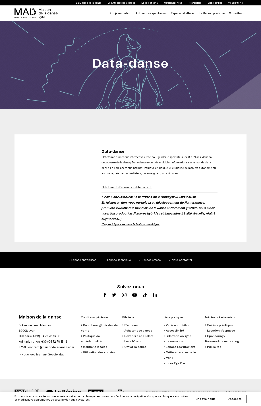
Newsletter (194, 3)
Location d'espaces (221, 330)
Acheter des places (138, 330)
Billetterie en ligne (178, 336)
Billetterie (237, 3)
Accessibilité (175, 330)
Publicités (214, 347)
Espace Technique (119, 260)
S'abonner (131, 325)
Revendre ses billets (139, 336)
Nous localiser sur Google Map (43, 354)
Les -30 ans (132, 341)
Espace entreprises (83, 260)
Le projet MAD (149, 3)
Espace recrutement (180, 347)
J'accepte (235, 399)
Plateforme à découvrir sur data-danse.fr (127, 187)
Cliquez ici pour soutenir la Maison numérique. (131, 224)
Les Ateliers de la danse (121, 3)
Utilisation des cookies (99, 352)
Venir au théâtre (177, 325)
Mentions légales (95, 347)
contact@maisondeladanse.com (51, 347)
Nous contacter (182, 260)
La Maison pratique (212, 13)
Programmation (120, 13)
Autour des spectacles (151, 13)
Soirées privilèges (220, 325)
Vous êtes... (237, 13)
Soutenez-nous (173, 3)
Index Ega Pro (175, 363)
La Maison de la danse (89, 3)
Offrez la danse (135, 347)
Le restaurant (176, 341)
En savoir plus (206, 399)
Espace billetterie (182, 13)
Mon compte (215, 3)
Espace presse (151, 260)
